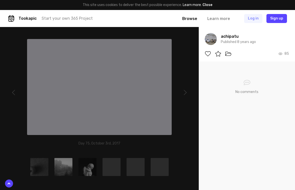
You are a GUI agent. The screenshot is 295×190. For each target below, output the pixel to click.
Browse (189, 18)
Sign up (276, 18)
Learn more (192, 5)
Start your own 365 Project (67, 18)
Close (207, 5)
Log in (253, 18)
